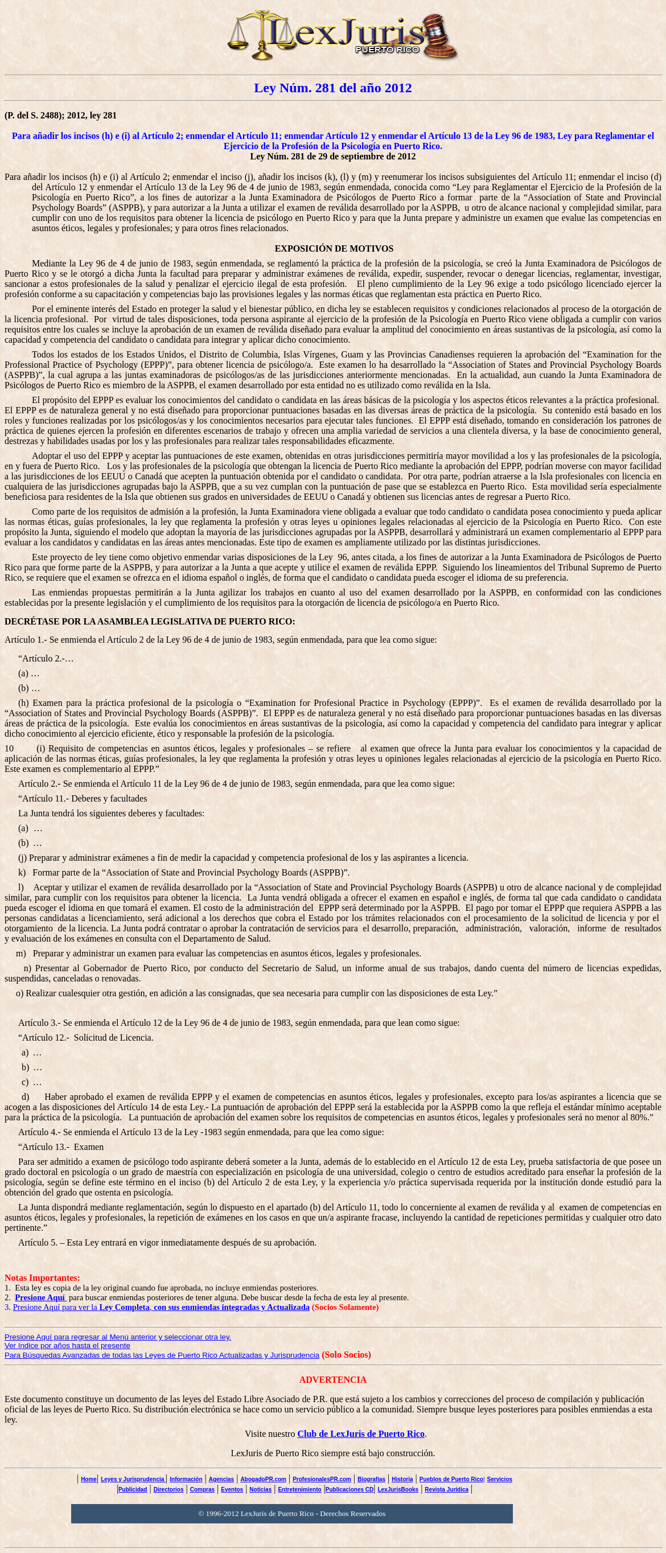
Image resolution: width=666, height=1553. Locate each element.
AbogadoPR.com (263, 1479)
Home (89, 1479)
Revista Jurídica (446, 1489)
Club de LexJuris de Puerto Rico (361, 1434)
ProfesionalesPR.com (322, 1479)
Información (186, 1479)
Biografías (371, 1479)
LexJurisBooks (397, 1489)
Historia (402, 1479)
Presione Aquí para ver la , (161, 1307)
